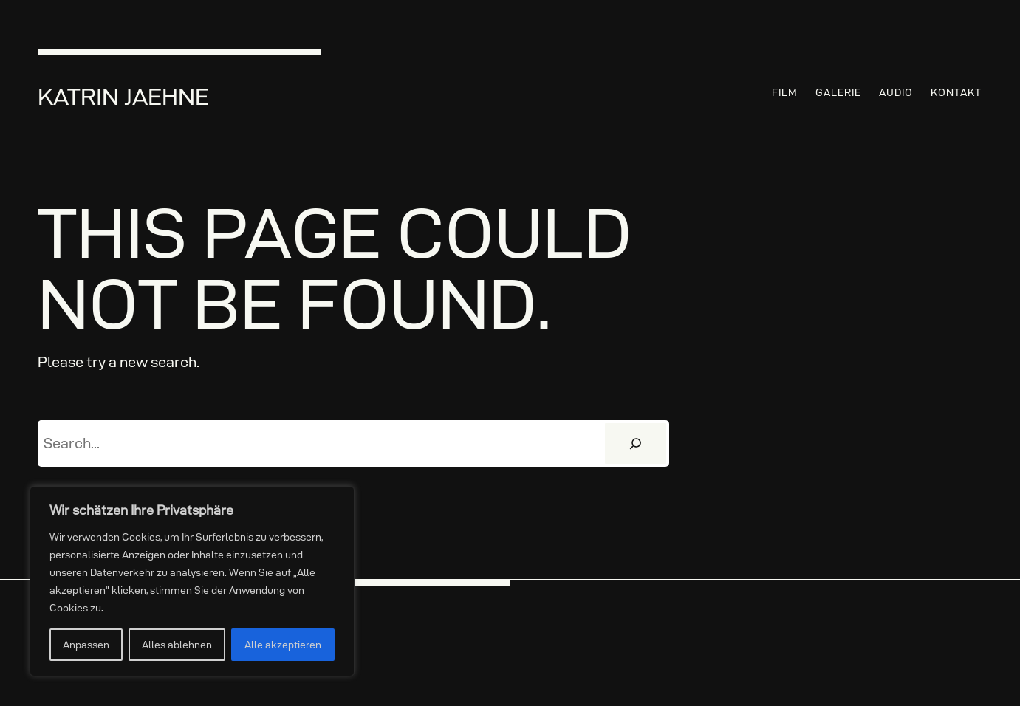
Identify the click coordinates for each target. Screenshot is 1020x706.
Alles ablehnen (177, 645)
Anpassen (86, 645)
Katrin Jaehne (123, 96)
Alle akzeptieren (282, 645)
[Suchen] (635, 444)
